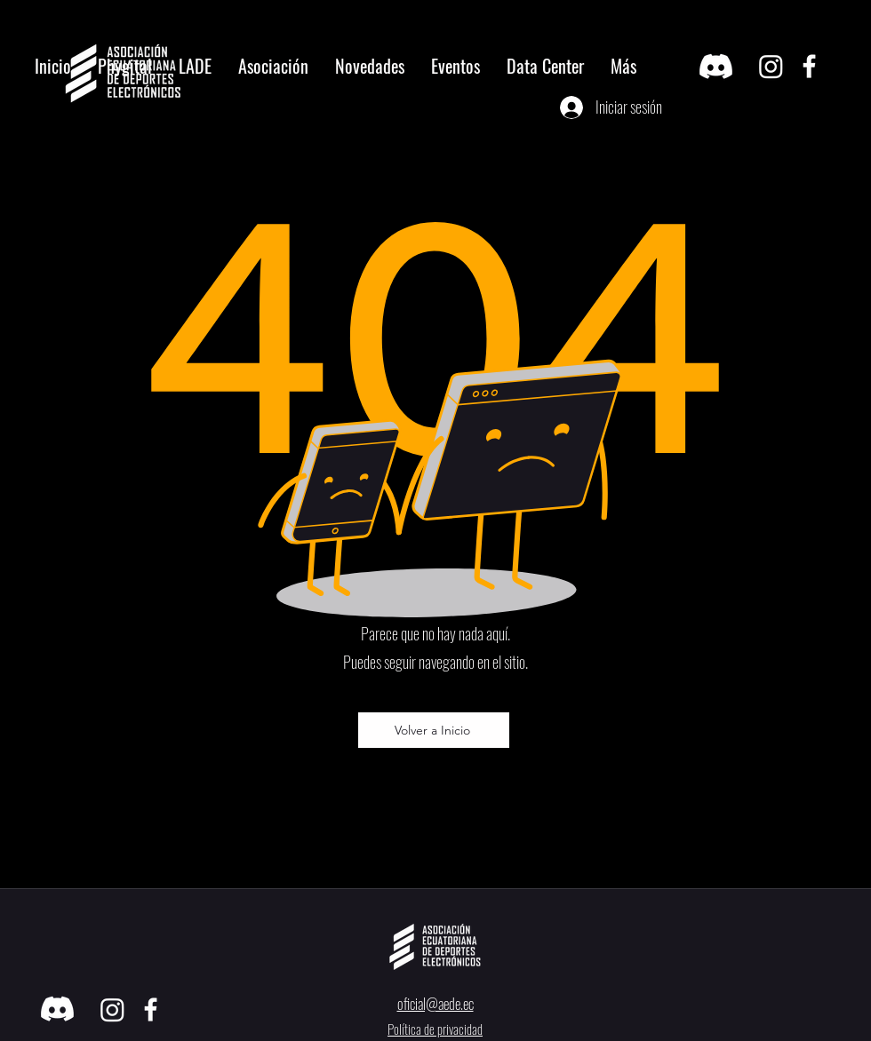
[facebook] (809, 66)
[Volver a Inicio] (433, 730)
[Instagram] (771, 66)
